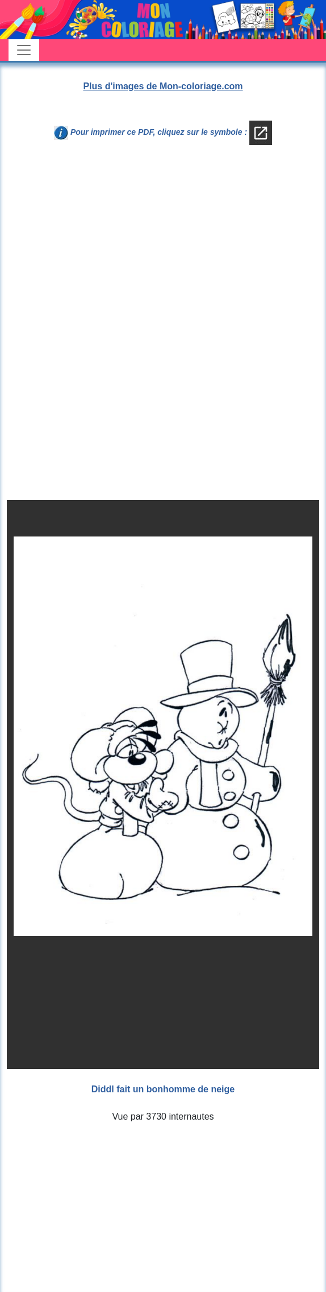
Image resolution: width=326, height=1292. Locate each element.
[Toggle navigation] (24, 50)
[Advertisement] (163, 247)
